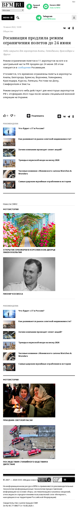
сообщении (24, 67)
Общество (8, 31)
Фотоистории (11, 209)
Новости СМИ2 (10, 204)
